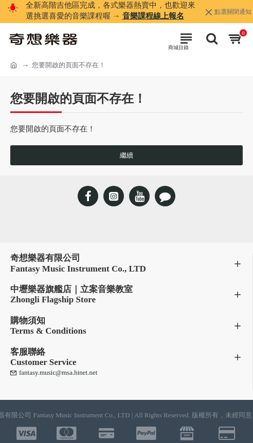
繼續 (126, 155)
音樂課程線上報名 (153, 16)
